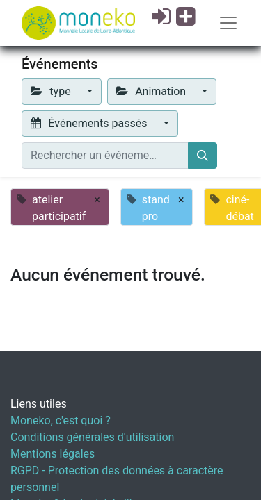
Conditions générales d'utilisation (92, 437)
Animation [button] (152, 91)
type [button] (52, 91)
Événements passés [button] (90, 123)
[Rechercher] (202, 155)
